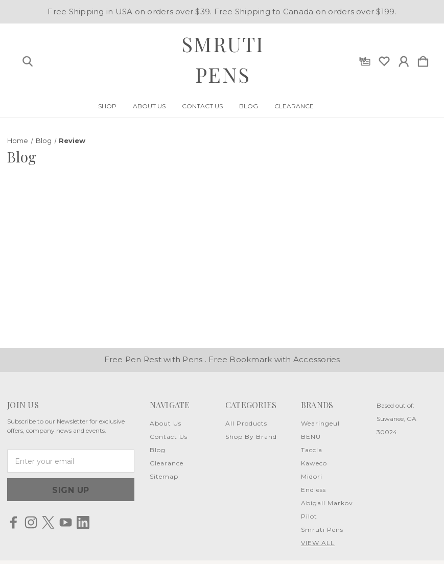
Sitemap (164, 476)
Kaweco (314, 463)
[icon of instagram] (31, 522)
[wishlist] (384, 59)
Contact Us (202, 106)
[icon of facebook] (13, 522)
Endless (313, 490)
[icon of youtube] (65, 522)
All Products (246, 423)
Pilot (309, 516)
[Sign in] (403, 59)
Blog (248, 106)
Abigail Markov (327, 503)
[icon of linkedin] (83, 522)
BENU (311, 436)
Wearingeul (320, 423)
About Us (149, 106)
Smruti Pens (322, 529)
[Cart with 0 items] (423, 59)
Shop (107, 106)
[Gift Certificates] (365, 59)
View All (318, 543)
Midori (311, 476)
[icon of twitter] (48, 522)
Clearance (294, 106)
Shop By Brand (251, 436)
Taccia (311, 450)
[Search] (27, 59)
